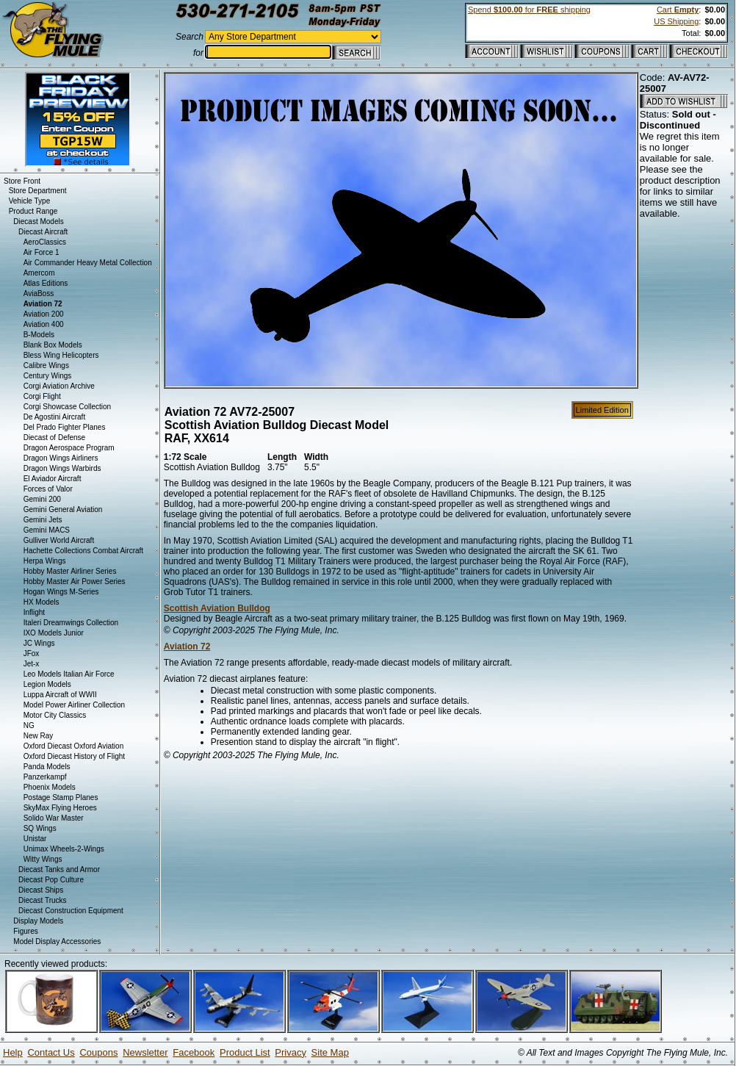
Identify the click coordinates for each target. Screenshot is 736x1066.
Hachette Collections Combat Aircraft (83, 551)
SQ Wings (40, 828)
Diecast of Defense (55, 437)
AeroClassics (45, 242)
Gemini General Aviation (63, 509)
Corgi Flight (42, 396)
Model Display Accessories (57, 941)
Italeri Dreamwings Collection (71, 623)
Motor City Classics (55, 715)
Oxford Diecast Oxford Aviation (74, 746)
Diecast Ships (40, 890)
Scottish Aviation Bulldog (217, 608)
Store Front (22, 181)
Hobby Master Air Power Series (75, 581)
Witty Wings (43, 859)
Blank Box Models (53, 345)
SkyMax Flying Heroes (60, 808)
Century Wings (48, 376)
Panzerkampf (45, 777)
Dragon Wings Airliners (61, 458)
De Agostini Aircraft (54, 417)
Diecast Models (38, 221)
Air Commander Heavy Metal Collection (88, 263)
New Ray (39, 736)
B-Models (39, 335)
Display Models (38, 921)
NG (29, 725)
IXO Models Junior (54, 633)
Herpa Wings (45, 561)
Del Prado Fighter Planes (65, 427)
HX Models (41, 602)
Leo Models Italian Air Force (69, 674)
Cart (678, 9)
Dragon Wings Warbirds (62, 468)
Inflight (34, 612)
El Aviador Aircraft (53, 479)
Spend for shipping (529, 9)
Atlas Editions (46, 283)
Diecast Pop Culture (51, 880)
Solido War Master (54, 818)
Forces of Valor (48, 489)
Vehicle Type (30, 201)
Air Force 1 (41, 252)
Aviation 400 (44, 324)
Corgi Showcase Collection (68, 407)
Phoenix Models (50, 787)
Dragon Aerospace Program (69, 448)
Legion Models (47, 684)
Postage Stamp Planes (61, 797)
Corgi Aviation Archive (59, 386)
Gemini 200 (42, 499)
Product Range (33, 211)
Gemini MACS (47, 530)
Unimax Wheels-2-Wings (64, 849)
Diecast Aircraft (43, 232)
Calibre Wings (46, 365)
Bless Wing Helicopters (61, 355)
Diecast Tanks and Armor (59, 869)
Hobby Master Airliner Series (70, 571)
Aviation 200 (44, 314)
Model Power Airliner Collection (74, 705)
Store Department (38, 191)
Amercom (39, 273)
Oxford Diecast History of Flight (74, 756)
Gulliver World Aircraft (59, 540)
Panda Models (47, 767)
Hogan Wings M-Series (61, 592)
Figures (25, 931)
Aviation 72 (187, 646)
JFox (32, 653)
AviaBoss (39, 293)
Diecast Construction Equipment (70, 911)
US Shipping (676, 21)
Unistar (35, 839)
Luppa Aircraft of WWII (60, 695)
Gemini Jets (43, 520)
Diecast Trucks (42, 900)
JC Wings (39, 643)
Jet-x (32, 664)
